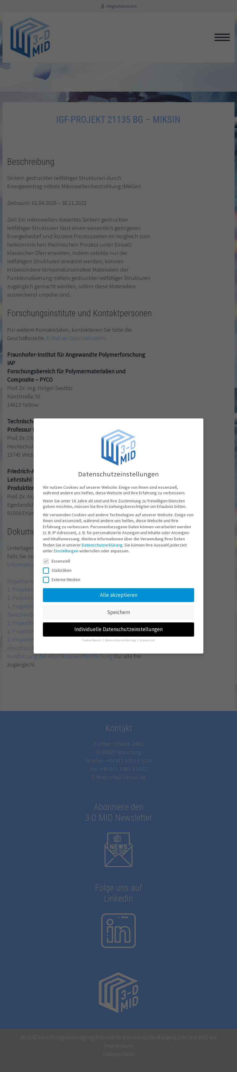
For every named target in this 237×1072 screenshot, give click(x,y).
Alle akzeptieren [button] (118, 587)
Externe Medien (63, 571)
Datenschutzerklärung (102, 537)
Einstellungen (66, 543)
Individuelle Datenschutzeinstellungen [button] (118, 621)
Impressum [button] (147, 632)
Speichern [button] (118, 604)
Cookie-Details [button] (92, 632)
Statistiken (59, 562)
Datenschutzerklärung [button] (120, 632)
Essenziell (58, 553)
